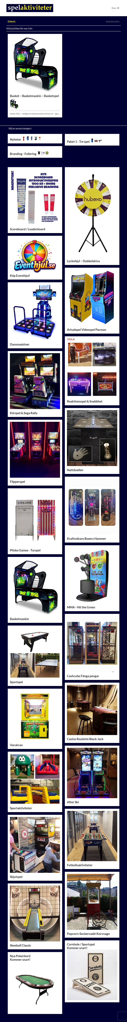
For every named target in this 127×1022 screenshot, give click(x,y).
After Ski (73, 802)
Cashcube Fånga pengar (83, 676)
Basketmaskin (19, 619)
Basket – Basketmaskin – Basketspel (34, 96)
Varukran (16, 745)
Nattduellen (75, 470)
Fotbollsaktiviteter (80, 865)
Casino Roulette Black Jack (85, 739)
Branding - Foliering (29, 154)
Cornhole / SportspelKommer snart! (81, 946)
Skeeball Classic (20, 945)
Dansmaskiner (19, 344)
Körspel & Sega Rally (23, 413)
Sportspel (16, 682)
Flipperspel (17, 481)
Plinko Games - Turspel (25, 550)
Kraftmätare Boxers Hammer (86, 538)
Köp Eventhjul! (35, 257)
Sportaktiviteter (21, 808)
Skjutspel (16, 877)
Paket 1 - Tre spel (84, 141)
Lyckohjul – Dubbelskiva (83, 261)
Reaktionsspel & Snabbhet (84, 401)
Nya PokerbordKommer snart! (35, 983)
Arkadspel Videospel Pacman (86, 329)
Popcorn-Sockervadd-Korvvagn (88, 934)
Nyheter (26, 139)
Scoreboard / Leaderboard (27, 229)
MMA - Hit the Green (81, 607)
